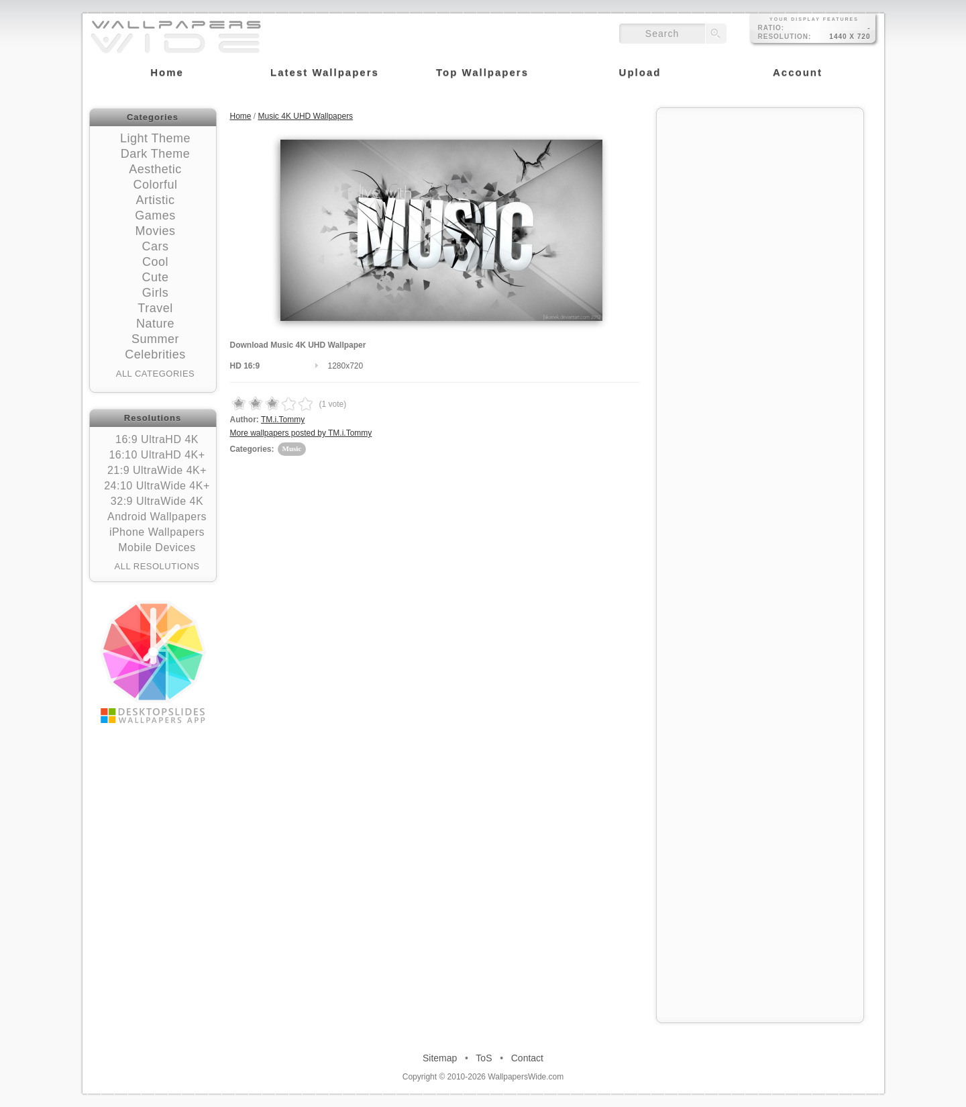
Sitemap (440, 1058)
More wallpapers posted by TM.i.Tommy (301, 433)
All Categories (155, 374)
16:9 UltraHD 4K (157, 439)
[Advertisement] (760, 199)
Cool (155, 262)
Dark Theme (156, 153)
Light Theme (155, 138)
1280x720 (346, 366)
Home (241, 116)
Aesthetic (155, 169)
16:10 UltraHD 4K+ (157, 455)
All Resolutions (157, 566)
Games (155, 215)
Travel (155, 308)
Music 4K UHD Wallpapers (306, 116)
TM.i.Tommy (283, 419)
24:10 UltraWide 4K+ (157, 485)
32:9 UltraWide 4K (157, 501)
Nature (155, 323)
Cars (155, 246)
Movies (155, 231)
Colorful (155, 184)
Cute (155, 277)
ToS (484, 1058)
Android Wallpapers (157, 516)
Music (292, 448)
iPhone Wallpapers (157, 532)
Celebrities (155, 354)
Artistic (155, 200)
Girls (155, 292)
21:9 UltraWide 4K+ (157, 470)
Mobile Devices (156, 547)
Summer (155, 339)
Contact (527, 1058)
